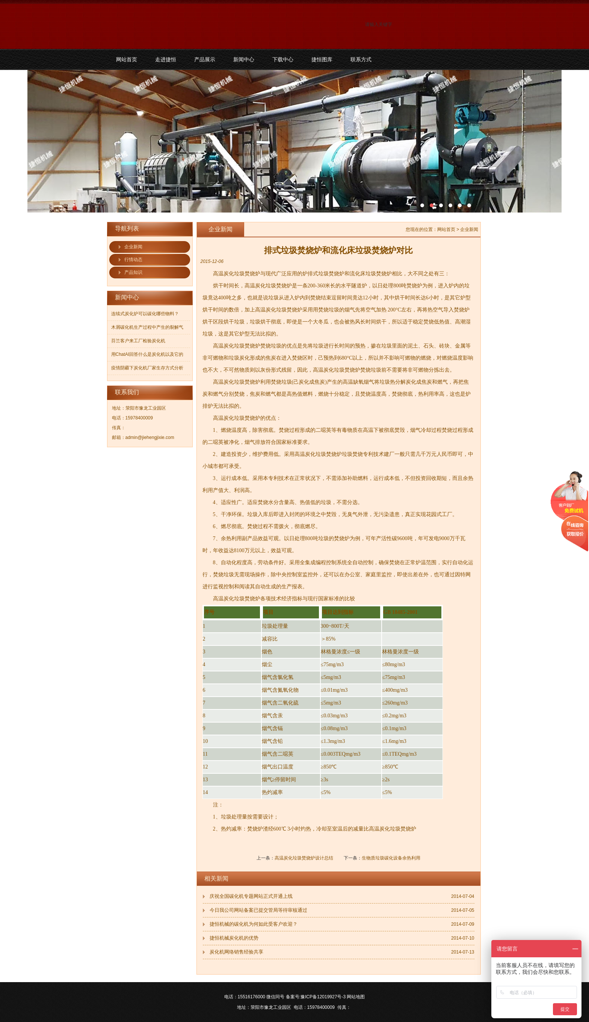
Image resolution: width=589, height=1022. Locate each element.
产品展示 (204, 59)
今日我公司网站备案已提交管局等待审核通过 (258, 910)
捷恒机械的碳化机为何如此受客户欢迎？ (254, 924)
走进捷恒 (165, 59)
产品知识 (133, 272)
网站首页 (126, 59)
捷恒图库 (321, 59)
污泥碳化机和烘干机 (294, 141)
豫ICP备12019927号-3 (323, 996)
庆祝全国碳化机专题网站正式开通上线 (251, 896)
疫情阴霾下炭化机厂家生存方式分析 (147, 368)
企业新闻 (133, 246)
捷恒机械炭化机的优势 (234, 938)
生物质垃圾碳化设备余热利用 (391, 858)
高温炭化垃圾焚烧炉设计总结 (304, 858)
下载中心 (282, 59)
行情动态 (133, 259)
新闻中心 (243, 59)
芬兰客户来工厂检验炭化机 (138, 340)
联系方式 (361, 59)
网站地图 (356, 996)
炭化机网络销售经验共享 (236, 952)
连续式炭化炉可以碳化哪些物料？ (145, 313)
